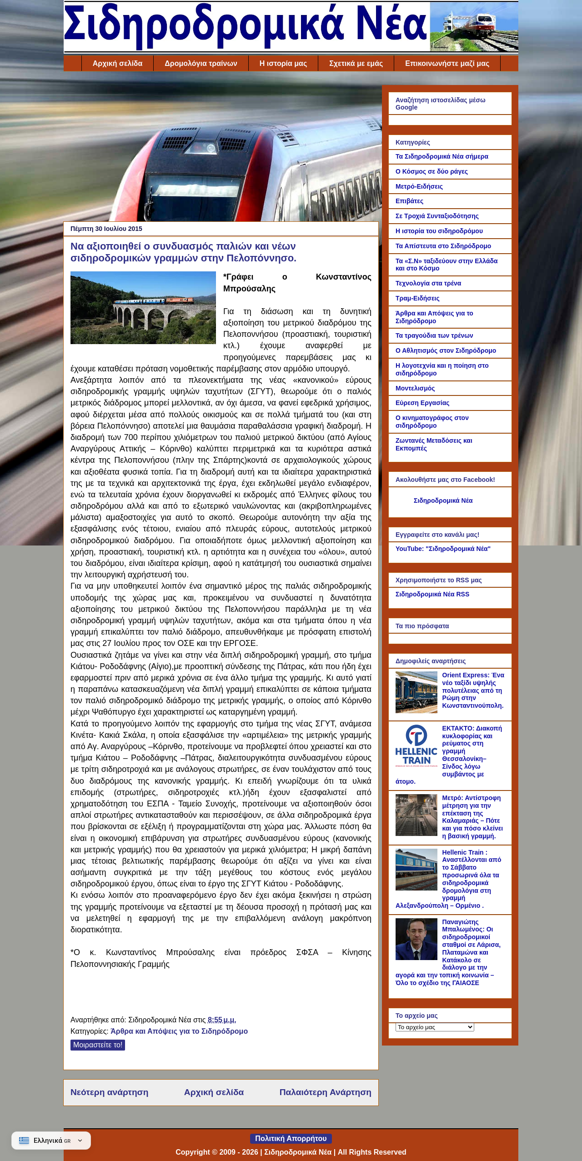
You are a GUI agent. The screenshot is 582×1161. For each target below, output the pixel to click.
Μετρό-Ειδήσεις (419, 186)
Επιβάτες (409, 201)
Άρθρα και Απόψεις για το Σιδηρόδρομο (179, 1031)
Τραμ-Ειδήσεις (418, 298)
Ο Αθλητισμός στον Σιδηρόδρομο (446, 350)
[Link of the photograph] (143, 309)
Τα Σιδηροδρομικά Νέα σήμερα (442, 156)
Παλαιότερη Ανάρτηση (325, 1092)
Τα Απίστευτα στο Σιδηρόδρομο (443, 246)
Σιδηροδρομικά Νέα (443, 500)
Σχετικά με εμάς (356, 63)
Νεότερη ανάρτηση (109, 1092)
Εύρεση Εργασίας (423, 402)
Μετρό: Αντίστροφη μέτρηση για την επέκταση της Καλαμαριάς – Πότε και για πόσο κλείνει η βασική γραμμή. (472, 817)
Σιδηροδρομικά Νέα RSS (432, 594)
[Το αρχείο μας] (435, 1027)
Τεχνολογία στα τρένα (428, 283)
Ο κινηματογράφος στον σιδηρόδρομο (432, 421)
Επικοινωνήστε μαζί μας (447, 63)
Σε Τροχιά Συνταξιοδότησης (437, 216)
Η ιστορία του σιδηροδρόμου (439, 231)
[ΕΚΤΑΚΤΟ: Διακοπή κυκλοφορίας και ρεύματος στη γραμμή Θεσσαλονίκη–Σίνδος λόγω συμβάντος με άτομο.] (418, 764)
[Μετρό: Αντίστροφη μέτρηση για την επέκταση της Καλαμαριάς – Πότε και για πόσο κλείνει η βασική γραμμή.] (418, 833)
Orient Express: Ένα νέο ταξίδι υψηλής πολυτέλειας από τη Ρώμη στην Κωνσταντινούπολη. (473, 690)
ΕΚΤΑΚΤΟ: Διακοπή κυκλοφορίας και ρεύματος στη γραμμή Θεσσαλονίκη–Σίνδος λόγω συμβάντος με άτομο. (449, 755)
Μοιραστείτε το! (97, 1045)
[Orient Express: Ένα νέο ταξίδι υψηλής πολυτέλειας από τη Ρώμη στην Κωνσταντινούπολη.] (418, 711)
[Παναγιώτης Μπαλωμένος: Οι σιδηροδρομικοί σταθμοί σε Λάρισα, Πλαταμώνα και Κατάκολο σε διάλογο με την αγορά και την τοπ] (418, 957)
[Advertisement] (221, 148)
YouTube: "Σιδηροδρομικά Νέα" (443, 548)
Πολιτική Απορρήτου (290, 1138)
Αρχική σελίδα (118, 63)
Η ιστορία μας (283, 63)
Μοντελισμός (415, 388)
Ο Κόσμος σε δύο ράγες (432, 171)
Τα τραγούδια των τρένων (434, 335)
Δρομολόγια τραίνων (201, 63)
